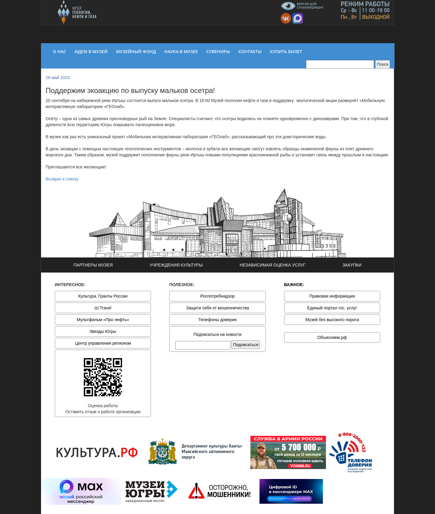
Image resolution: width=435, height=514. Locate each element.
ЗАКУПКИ (351, 265)
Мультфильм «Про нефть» (103, 319)
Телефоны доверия (217, 319)
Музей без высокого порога (332, 319)
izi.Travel (103, 307)
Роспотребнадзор (217, 296)
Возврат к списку (62, 179)
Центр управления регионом (103, 343)
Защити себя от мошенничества (217, 307)
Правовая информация (332, 296)
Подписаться (245, 344)
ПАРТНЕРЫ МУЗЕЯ (93, 265)
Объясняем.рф (332, 337)
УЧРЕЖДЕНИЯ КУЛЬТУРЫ (176, 265)
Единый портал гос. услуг (332, 307)
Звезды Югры (102, 331)
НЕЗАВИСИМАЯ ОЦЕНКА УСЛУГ (272, 265)
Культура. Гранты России (102, 296)
